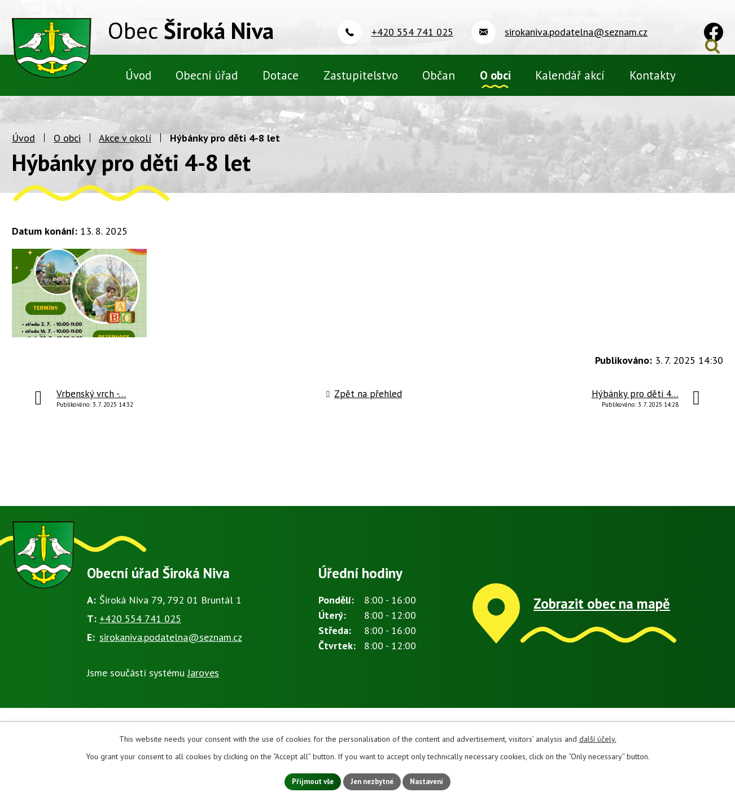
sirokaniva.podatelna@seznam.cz (170, 665)
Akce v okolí (125, 166)
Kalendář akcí (570, 75)
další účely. (597, 737)
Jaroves (203, 701)
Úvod (23, 166)
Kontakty (652, 75)
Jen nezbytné (371, 781)
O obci (67, 166)
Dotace (280, 75)
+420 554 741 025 (140, 647)
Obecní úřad (207, 75)
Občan (438, 75)
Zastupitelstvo (360, 75)
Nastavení (433, 781)
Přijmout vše (306, 781)
